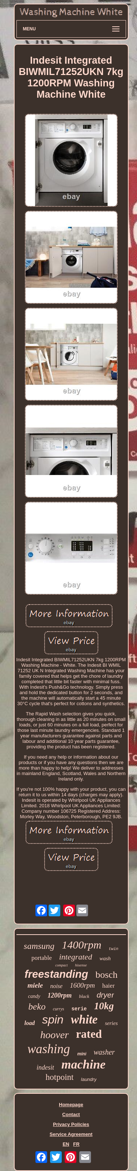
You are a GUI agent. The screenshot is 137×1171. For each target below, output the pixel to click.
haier (108, 985)
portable (41, 957)
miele (35, 985)
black (84, 996)
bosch (106, 974)
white (84, 1019)
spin (53, 1019)
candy (34, 996)
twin (113, 949)
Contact (71, 1114)
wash (105, 958)
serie (79, 1009)
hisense (81, 965)
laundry (89, 1079)
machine (83, 1064)
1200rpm (59, 995)
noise (56, 986)
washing (48, 1049)
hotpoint (60, 1077)
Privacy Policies (71, 1124)
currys (58, 1008)
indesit (45, 1067)
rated (89, 1034)
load (29, 1023)
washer (104, 1052)
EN (65, 1144)
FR (76, 1144)
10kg (104, 1005)
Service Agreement (71, 1134)
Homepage (71, 1104)
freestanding (56, 974)
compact (61, 965)
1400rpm (81, 945)
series (111, 1023)
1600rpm (82, 985)
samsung (39, 946)
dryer (105, 995)
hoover (54, 1034)
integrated (75, 956)
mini (82, 1053)
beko (37, 1006)
